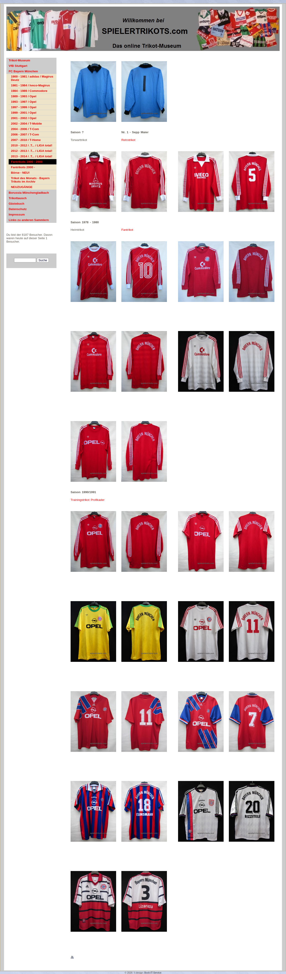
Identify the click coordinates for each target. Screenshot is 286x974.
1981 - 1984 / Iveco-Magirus (30, 85)
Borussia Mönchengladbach (29, 192)
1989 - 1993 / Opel (23, 96)
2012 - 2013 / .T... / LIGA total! (31, 151)
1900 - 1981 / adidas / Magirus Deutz (32, 78)
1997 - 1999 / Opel (23, 107)
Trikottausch (18, 198)
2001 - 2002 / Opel (23, 118)
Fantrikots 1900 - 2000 (27, 161)
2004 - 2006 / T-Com (25, 129)
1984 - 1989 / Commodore (29, 91)
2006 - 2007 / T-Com (25, 134)
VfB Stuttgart (18, 66)
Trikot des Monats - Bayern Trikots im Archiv (30, 179)
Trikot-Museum (19, 60)
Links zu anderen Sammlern (29, 220)
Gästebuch (16, 203)
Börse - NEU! (20, 172)
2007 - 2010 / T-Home (26, 140)
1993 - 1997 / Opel (23, 101)
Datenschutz (18, 209)
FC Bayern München (23, 71)
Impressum (17, 214)
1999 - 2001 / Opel (23, 112)
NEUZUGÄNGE (21, 187)
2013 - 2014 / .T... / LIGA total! (31, 156)
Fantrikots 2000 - (23, 167)
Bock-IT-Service (152, 972)
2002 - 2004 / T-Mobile (26, 123)
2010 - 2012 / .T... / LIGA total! (31, 145)
